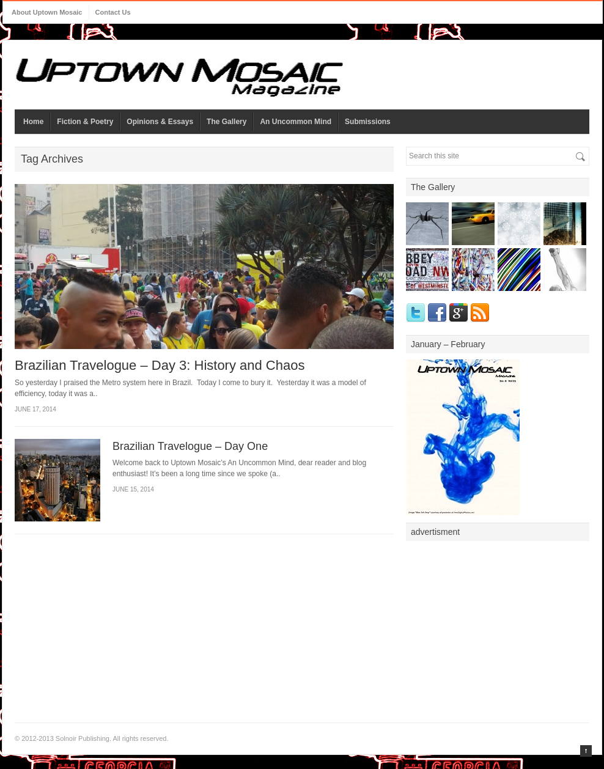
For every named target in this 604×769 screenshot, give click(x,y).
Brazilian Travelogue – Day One (190, 446)
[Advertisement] (497, 623)
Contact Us (113, 12)
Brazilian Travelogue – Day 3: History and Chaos (159, 365)
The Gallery (226, 121)
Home (33, 121)
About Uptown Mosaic (47, 12)
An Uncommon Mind (295, 121)
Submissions (368, 121)
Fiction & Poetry (85, 121)
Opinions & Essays (160, 121)
